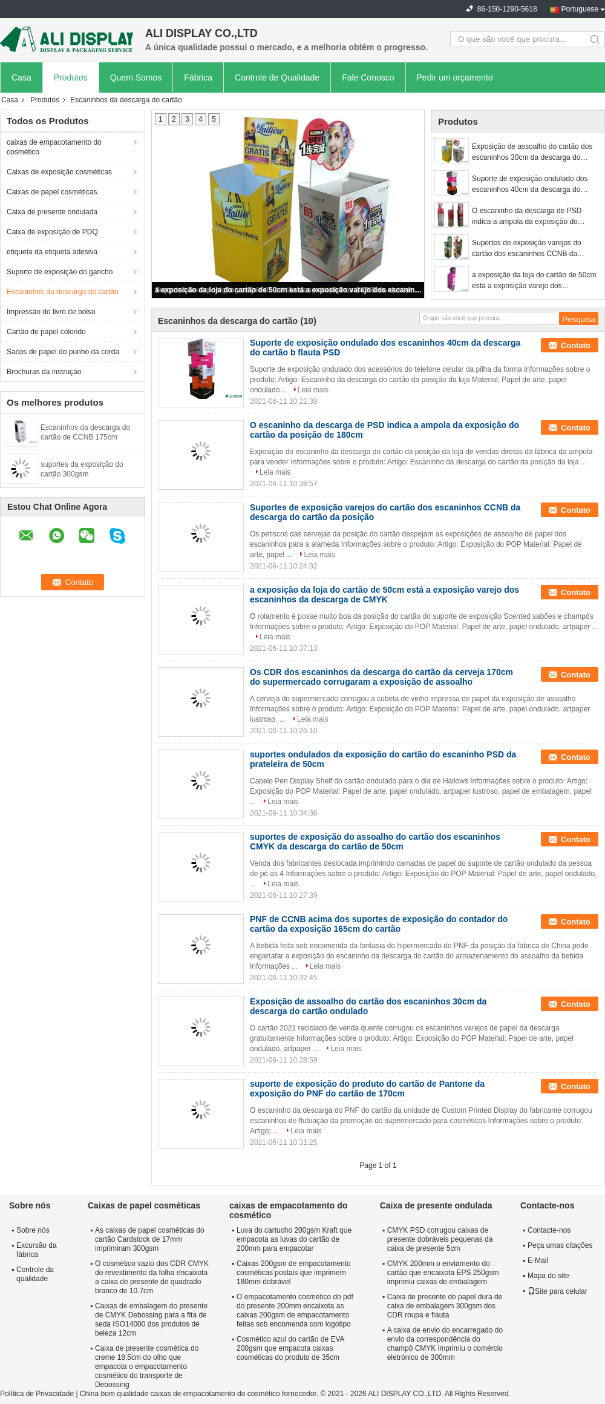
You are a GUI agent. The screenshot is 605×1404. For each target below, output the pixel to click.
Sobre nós (33, 1230)
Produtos (71, 77)
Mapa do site (548, 1275)
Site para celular (557, 1291)
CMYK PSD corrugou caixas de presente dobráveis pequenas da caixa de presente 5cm (440, 1239)
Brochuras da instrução (44, 371)
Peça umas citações (560, 1245)
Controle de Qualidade (277, 77)
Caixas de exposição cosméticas (59, 172)
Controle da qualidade (35, 1274)
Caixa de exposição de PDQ (52, 232)
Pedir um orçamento (455, 77)
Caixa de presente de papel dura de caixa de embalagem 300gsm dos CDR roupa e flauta (445, 1306)
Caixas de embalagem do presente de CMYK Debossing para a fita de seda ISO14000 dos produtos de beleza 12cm (151, 1319)
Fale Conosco (368, 77)
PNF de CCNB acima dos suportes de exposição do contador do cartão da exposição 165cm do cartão (379, 924)
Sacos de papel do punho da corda (63, 352)
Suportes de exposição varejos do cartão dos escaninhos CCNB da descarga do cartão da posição (526, 249)
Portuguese (579, 9)
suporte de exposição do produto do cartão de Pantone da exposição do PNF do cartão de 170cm (367, 1088)
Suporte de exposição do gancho (60, 272)
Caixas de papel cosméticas (52, 192)
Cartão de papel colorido (46, 332)
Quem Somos (136, 77)
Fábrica (198, 77)
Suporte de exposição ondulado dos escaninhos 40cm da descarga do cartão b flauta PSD (529, 184)
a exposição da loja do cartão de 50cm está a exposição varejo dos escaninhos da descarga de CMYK (288, 290)
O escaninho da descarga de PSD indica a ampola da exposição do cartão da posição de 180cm (526, 216)
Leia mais (313, 390)
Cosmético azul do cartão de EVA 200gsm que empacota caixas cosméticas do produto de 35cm (290, 1348)
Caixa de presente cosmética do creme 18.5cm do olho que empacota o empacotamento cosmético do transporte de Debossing (146, 1366)
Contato (575, 345)
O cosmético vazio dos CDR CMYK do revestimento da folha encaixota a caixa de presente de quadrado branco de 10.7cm (152, 1277)
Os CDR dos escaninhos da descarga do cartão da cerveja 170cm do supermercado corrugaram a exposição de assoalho (381, 677)
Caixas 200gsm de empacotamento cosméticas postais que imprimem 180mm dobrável (294, 1272)
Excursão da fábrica (36, 1250)
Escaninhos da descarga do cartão (63, 292)
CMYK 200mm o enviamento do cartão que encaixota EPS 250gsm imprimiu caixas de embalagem (443, 1272)
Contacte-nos (549, 1230)
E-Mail (538, 1260)
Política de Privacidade (37, 1393)
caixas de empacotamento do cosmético (54, 147)
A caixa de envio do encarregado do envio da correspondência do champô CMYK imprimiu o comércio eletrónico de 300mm (445, 1344)
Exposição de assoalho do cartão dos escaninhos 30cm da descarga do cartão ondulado (532, 152)
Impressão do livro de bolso (51, 312)
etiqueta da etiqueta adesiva (52, 252)
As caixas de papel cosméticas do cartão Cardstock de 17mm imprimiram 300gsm (149, 1239)
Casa (21, 77)
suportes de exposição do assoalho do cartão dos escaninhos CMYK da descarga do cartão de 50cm (375, 841)
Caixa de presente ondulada (52, 212)
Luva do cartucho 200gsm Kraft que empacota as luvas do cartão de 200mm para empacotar (294, 1239)
